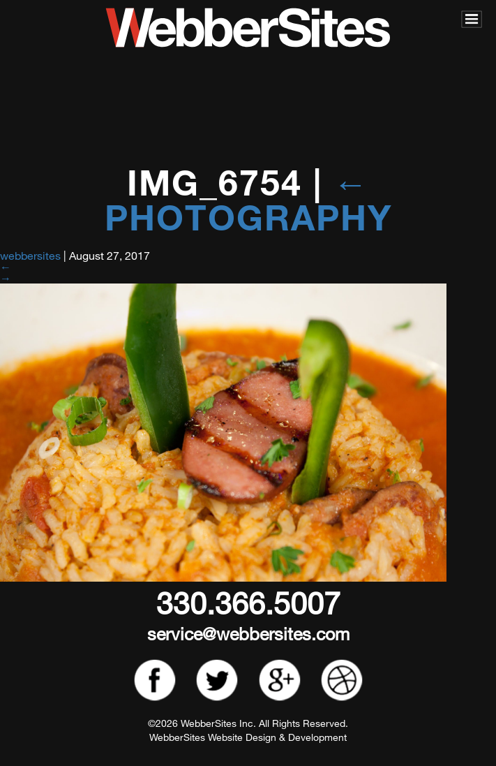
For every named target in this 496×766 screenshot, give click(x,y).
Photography (248, 200)
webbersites (30, 255)
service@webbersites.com (248, 633)
